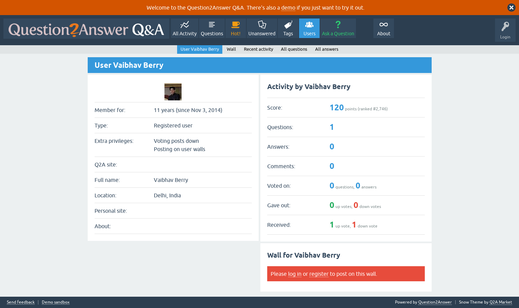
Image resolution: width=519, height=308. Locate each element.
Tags (288, 33)
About (384, 33)
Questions (212, 33)
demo (288, 7)
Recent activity (258, 49)
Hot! (235, 33)
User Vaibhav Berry (200, 49)
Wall (231, 49)
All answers (326, 49)
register (319, 274)
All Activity (185, 33)
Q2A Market (501, 302)
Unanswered (261, 33)
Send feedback (21, 302)
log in (294, 274)
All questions (294, 49)
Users (310, 33)
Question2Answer (435, 302)
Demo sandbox (56, 302)
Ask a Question (338, 33)
